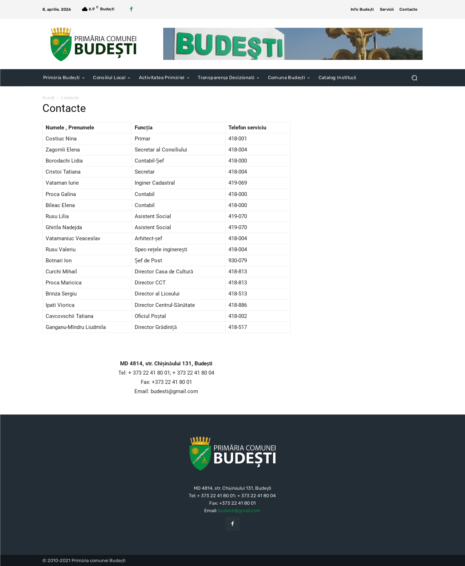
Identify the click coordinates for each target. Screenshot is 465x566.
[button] (414, 78)
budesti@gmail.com (239, 510)
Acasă (48, 97)
